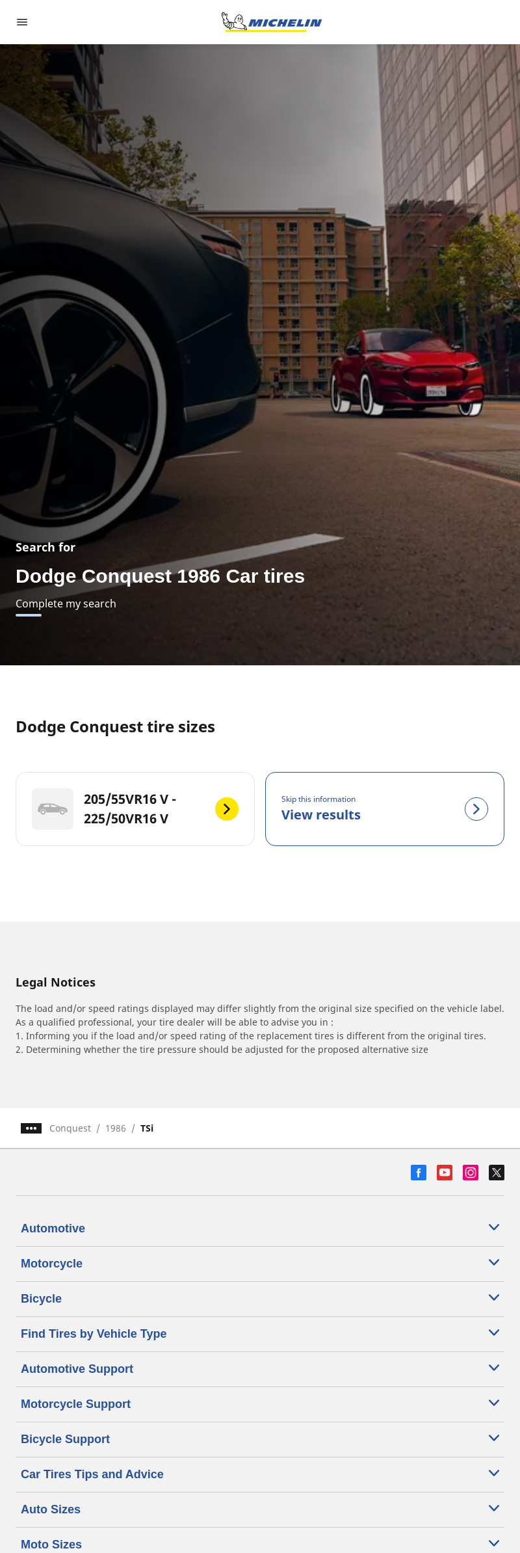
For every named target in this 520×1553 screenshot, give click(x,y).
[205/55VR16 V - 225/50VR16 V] (135, 809)
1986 (115, 1128)
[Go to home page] (272, 22)
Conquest (70, 1128)
